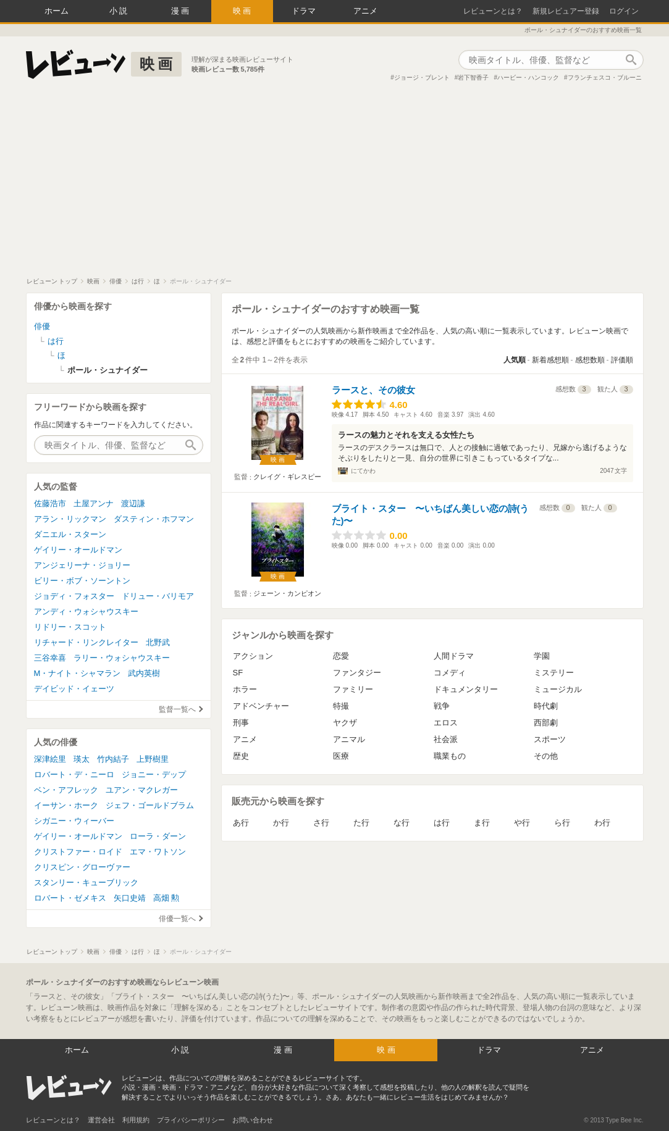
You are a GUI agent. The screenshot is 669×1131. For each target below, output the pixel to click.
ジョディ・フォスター (74, 596)
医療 (341, 756)
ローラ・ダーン (158, 836)
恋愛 (341, 656)
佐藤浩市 (50, 503)
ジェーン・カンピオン (287, 593)
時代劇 (546, 706)
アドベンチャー (261, 706)
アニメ (365, 10)
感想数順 (590, 360)
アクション (253, 656)
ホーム (56, 10)
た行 (361, 822)
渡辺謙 (133, 503)
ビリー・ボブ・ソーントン (82, 580)
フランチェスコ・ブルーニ (605, 77)
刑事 (241, 722)
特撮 (341, 706)
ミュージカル (558, 689)
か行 (281, 822)
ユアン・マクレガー (142, 790)
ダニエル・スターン (70, 534)
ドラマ (304, 10)
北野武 (158, 642)
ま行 (482, 822)
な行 (401, 822)
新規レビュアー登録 (565, 11)
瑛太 (82, 759)
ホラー (245, 689)
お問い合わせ (252, 1120)
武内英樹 (144, 673)
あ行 (241, 822)
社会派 (446, 739)
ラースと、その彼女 (373, 390)
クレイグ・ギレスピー (287, 476)
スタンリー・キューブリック (86, 882)
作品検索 (631, 60)
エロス (446, 722)
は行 (442, 822)
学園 (542, 656)
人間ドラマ (454, 656)
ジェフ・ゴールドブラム (150, 805)
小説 (119, 10)
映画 (243, 10)
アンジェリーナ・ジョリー (82, 565)
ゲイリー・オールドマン (78, 549)
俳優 (42, 326)
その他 (546, 756)
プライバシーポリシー (191, 1120)
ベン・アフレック (66, 790)
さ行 (321, 822)
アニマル (349, 739)
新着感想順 (550, 360)
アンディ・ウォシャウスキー (86, 611)
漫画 (181, 10)
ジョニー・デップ (154, 774)
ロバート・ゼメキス (70, 898)
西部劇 (546, 722)
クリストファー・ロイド (78, 851)
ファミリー (353, 689)
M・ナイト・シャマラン (77, 673)
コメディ (450, 672)
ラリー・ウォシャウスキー (122, 657)
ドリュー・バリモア (158, 596)
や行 (522, 822)
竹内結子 (113, 759)
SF (238, 672)
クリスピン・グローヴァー (82, 867)
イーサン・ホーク (66, 805)
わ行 (602, 822)
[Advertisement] (334, 184)
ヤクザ (345, 722)
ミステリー (554, 672)
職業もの (450, 756)
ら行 (562, 822)
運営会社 (101, 1120)
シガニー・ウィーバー (74, 820)
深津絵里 (50, 759)
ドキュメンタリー (466, 689)
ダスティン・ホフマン (154, 519)
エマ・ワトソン (158, 851)
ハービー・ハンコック (528, 77)
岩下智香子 (473, 77)
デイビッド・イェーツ (74, 688)
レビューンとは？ (493, 11)
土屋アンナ (94, 503)
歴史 (241, 756)
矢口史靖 (130, 898)
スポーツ (550, 739)
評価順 (622, 360)
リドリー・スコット (70, 627)
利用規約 (135, 1120)
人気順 (514, 360)
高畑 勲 (166, 898)
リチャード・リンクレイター (86, 642)
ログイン (624, 11)
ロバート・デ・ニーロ (74, 774)
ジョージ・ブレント (422, 77)
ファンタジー (357, 672)
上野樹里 (153, 759)
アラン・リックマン (70, 519)
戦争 (442, 706)
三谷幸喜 (50, 657)
